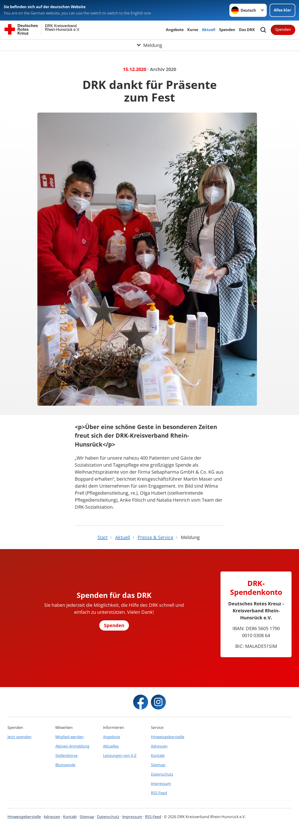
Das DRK (247, 29)
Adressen (159, 746)
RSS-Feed (159, 792)
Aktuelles (111, 746)
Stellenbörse (66, 755)
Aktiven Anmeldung (72, 746)
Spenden (227, 29)
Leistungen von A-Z (119, 755)
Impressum (161, 783)
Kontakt (158, 755)
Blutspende (65, 764)
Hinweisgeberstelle (167, 736)
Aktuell (208, 29)
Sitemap (158, 764)
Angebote (175, 29)
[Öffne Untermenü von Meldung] (149, 45)
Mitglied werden (69, 736)
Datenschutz (162, 774)
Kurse (192, 29)
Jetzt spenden (19, 736)
